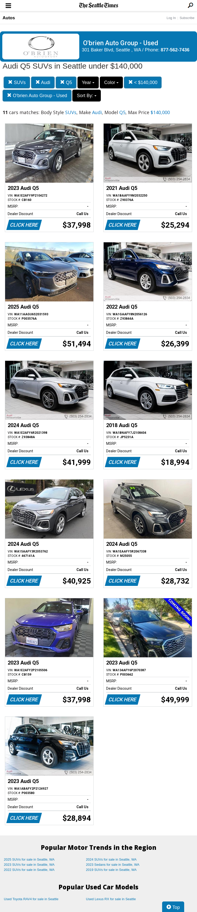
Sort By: (86, 95)
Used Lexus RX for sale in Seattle (111, 899)
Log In (171, 18)
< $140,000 (142, 82)
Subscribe (187, 18)
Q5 (66, 82)
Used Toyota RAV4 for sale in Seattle (31, 899)
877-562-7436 (175, 49)
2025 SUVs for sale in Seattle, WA (29, 859)
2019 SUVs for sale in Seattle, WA (111, 870)
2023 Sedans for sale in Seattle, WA (112, 865)
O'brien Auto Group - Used (37, 95)
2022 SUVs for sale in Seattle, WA (29, 870)
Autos (9, 17)
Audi (42, 82)
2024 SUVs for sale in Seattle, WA (111, 859)
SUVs (17, 82)
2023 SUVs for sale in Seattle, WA (29, 865)
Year (88, 82)
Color (111, 82)
